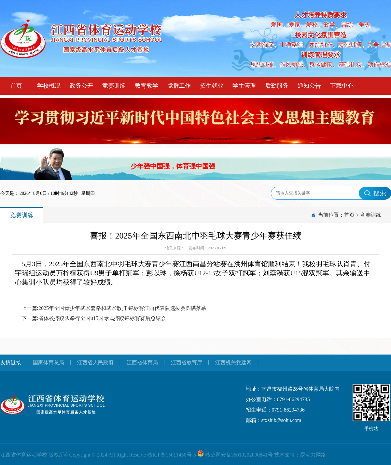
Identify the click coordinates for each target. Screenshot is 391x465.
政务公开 (81, 85)
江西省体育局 (142, 362)
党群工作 (179, 85)
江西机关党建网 (233, 362)
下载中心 (342, 85)
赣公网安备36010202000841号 (239, 455)
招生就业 (211, 85)
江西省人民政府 (95, 362)
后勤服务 (276, 85)
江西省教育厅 (186, 362)
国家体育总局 (48, 362)
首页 (16, 85)
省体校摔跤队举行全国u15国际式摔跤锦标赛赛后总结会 (102, 318)
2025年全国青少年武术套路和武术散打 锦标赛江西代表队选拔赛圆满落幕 (122, 308)
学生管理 (244, 85)
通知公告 (309, 85)
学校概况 (49, 85)
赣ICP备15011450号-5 (171, 455)
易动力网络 (313, 455)
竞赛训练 (114, 85)
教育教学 (146, 85)
